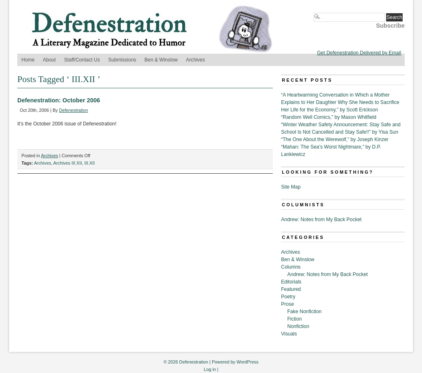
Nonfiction (298, 326)
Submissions (122, 60)
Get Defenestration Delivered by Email (359, 53)
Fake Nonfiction (304, 311)
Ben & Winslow (161, 60)
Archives (195, 60)
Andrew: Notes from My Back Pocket (321, 219)
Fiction (294, 319)
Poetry (288, 297)
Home (28, 60)
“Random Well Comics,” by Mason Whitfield (328, 117)
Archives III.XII (67, 163)
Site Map (290, 187)
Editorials (291, 282)
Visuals (289, 334)
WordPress (247, 361)
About (49, 60)
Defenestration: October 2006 (58, 100)
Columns (290, 267)
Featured (291, 289)
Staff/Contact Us (82, 60)
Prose (287, 304)
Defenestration (73, 110)
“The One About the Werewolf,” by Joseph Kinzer (335, 139)
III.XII (89, 163)
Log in (210, 369)
